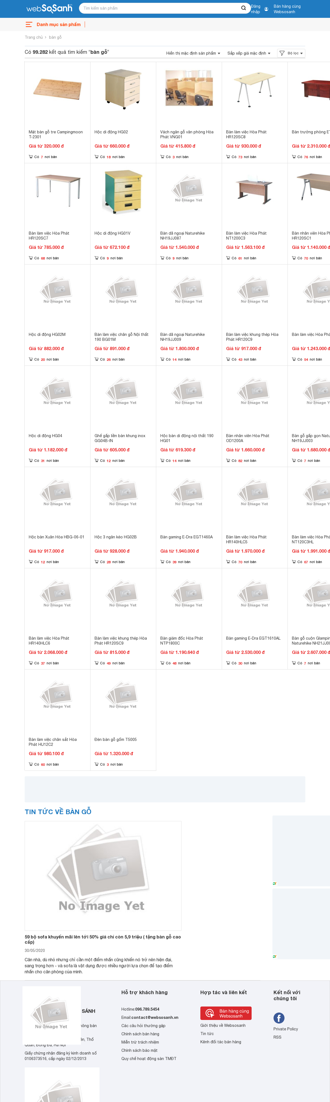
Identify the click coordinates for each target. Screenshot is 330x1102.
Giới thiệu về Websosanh (223, 1025)
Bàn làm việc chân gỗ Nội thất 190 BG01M (122, 337)
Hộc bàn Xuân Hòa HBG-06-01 (56, 537)
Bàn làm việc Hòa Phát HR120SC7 (49, 235)
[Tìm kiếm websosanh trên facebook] (279, 1018)
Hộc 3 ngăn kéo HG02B (116, 537)
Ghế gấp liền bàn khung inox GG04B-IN (120, 438)
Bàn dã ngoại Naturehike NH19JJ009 (182, 337)
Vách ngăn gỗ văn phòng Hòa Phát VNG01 (187, 134)
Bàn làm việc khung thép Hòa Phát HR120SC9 (121, 640)
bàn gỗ (55, 37)
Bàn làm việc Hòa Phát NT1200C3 (246, 235)
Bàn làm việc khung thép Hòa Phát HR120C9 (252, 337)
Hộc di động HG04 (45, 436)
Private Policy (286, 1029)
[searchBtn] (244, 8)
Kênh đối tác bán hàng (220, 1042)
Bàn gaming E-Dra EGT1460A (186, 537)
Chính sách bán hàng (140, 1034)
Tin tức (207, 1033)
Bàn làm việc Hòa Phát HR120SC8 (246, 134)
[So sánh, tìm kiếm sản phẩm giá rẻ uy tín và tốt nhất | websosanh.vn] (49, 9)
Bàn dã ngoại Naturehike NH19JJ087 (182, 235)
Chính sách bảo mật (139, 1050)
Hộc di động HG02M (47, 334)
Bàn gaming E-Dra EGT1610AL (253, 638)
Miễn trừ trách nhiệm (140, 1042)
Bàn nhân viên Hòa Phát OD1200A (247, 438)
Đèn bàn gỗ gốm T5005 (116, 739)
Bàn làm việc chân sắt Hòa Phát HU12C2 (53, 742)
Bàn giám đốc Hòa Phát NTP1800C (181, 640)
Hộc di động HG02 (111, 132)
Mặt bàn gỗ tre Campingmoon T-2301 (56, 134)
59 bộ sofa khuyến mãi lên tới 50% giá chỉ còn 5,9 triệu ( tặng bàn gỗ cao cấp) (103, 939)
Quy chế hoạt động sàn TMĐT (149, 1058)
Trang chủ (34, 37)
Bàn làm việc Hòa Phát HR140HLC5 (246, 539)
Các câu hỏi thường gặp (143, 1026)
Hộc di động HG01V (112, 233)
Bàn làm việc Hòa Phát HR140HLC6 (49, 640)
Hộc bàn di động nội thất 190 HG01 (187, 438)
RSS (277, 1037)
